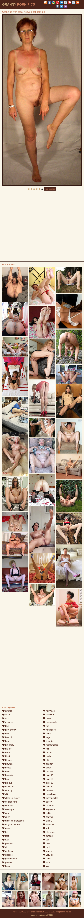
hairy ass (49, 711)
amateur (7, 711)
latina (47, 733)
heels (47, 718)
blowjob (7, 764)
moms (47, 752)
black (6, 756)
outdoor (48, 771)
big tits (6, 749)
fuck (5, 840)
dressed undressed (13, 821)
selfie (47, 813)
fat (5, 832)
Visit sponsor (50, 189)
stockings (49, 832)
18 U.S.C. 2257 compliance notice (56, 912)
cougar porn (9, 802)
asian (6, 715)
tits (46, 840)
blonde (7, 760)
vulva (47, 859)
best (5, 741)
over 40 (48, 775)
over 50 (48, 779)
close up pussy (10, 798)
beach (6, 733)
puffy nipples (50, 798)
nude (47, 756)
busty (6, 779)
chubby (7, 790)
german (7, 843)
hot (46, 726)
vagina (47, 851)
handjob (48, 715)
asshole (7, 722)
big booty (8, 745)
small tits (48, 824)
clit (5, 794)
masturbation (50, 745)
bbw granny (9, 730)
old (46, 760)
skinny (47, 821)
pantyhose (49, 794)
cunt (5, 813)
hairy (6, 866)
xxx (46, 866)
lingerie (48, 741)
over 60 (48, 783)
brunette (7, 775)
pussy (47, 802)
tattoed (47, 836)
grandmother (9, 859)
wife (46, 862)
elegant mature (11, 824)
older (47, 768)
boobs (6, 768)
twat (46, 843)
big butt (7, 783)
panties (48, 790)
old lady (48, 764)
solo (46, 828)
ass (5, 718)
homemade (50, 722)
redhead (48, 805)
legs (46, 737)
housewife (49, 730)
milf (46, 749)
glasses (7, 855)
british (6, 771)
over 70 (48, 787)
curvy (6, 817)
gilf (5, 847)
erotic (6, 828)
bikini (6, 752)
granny (7, 862)
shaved (48, 817)
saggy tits (49, 809)
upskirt (47, 847)
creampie (8, 809)
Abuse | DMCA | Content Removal (27, 912)
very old (48, 855)
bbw (5, 726)
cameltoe (8, 787)
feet (5, 836)
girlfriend (8, 851)
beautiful (7, 737)
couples (7, 805)
